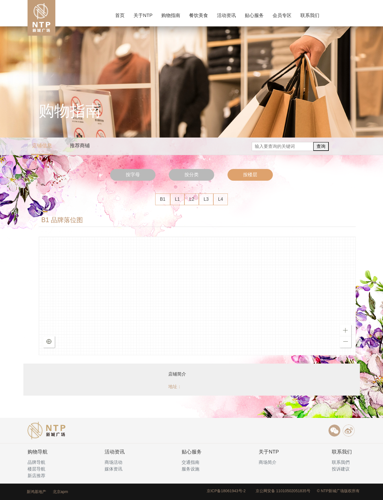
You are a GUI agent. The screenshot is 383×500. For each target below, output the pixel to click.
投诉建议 (341, 469)
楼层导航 (36, 469)
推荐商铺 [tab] (80, 145)
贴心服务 (254, 15)
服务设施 (190, 469)
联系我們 (341, 462)
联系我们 (309, 15)
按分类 (191, 174)
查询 (321, 146)
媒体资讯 (113, 469)
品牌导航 (36, 462)
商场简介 (267, 462)
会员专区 (282, 15)
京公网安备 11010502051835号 (283, 491)
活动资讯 (226, 15)
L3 (206, 199)
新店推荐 (36, 475)
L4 (220, 199)
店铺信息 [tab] (42, 145)
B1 (162, 199)
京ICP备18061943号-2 (226, 491)
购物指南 (170, 15)
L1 (177, 199)
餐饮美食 (198, 15)
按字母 (133, 174)
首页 (121, 15)
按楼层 (250, 174)
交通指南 (190, 462)
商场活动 (113, 462)
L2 (191, 199)
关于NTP (143, 15)
